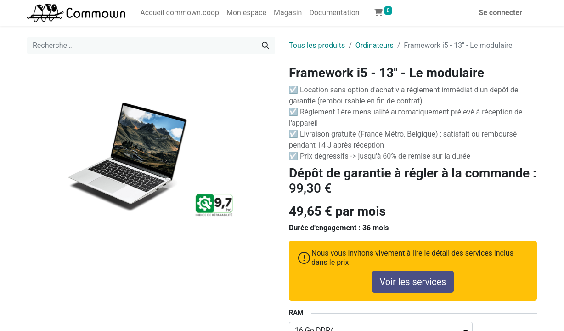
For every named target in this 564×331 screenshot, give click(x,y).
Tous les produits (317, 45)
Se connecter (500, 12)
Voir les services (413, 281)
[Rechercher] (265, 45)
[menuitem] (179, 13)
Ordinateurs (374, 45)
